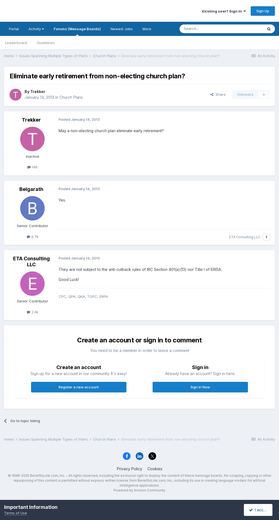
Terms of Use (15, 513)
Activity (36, 29)
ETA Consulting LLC (244, 237)
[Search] (207, 28)
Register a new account (79, 387)
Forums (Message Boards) (77, 31)
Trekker (37, 91)
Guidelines (46, 43)
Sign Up (262, 11)
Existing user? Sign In (224, 11)
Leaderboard (16, 43)
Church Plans (71, 97)
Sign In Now (200, 387)
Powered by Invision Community (139, 490)
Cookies (154, 468)
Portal (14, 29)
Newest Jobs (122, 29)
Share (218, 94)
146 (32, 167)
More (146, 29)
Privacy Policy (129, 468)
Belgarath (31, 189)
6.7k (32, 236)
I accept (259, 509)
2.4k (32, 312)
